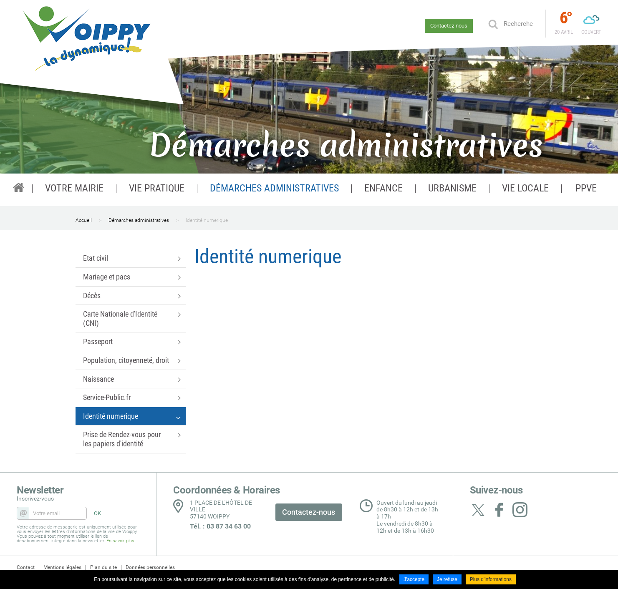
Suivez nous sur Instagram (520, 509)
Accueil (84, 220)
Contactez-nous (448, 26)
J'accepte (413, 580)
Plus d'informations (491, 580)
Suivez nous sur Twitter (478, 509)
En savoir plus (120, 541)
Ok (492, 23)
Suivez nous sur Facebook (499, 509)
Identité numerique (207, 220)
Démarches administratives (138, 220)
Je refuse (447, 580)
